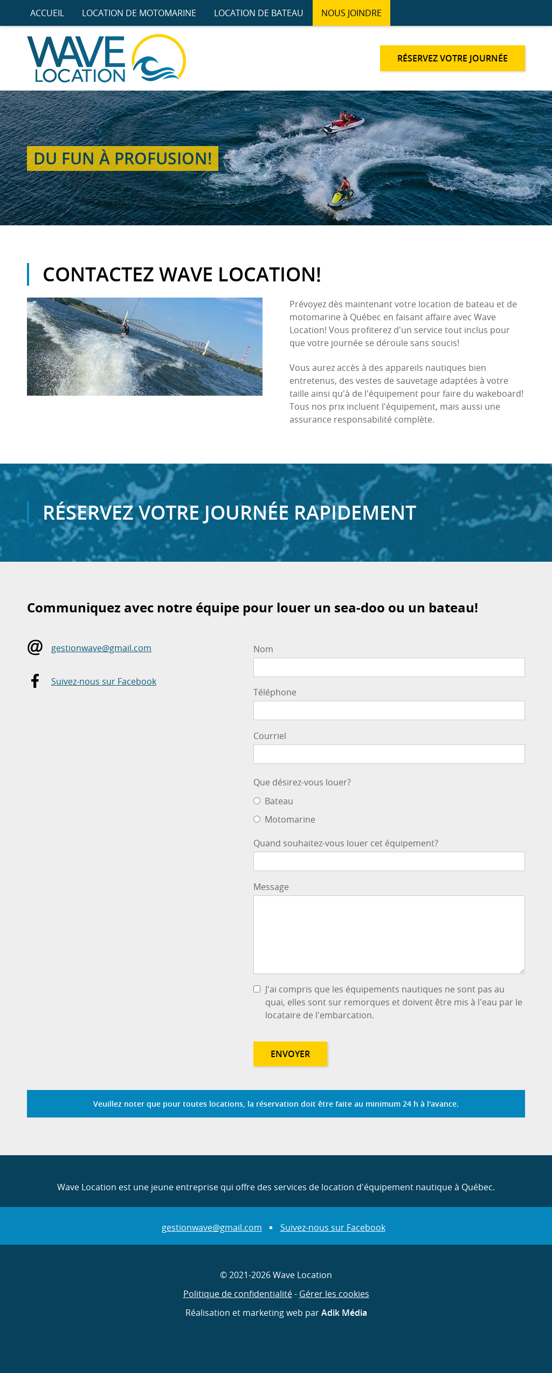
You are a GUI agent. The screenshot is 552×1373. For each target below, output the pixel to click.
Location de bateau (258, 13)
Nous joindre (351, 13)
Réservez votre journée (452, 58)
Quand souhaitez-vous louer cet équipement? (345, 843)
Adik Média (344, 1313)
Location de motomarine (139, 13)
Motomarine (290, 819)
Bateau (279, 801)
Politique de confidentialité (237, 1294)
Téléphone (274, 692)
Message (271, 887)
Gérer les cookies (334, 1294)
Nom (263, 649)
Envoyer (290, 1054)
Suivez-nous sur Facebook (103, 681)
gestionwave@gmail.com (101, 648)
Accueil (47, 13)
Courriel (269, 736)
